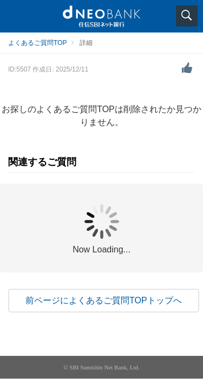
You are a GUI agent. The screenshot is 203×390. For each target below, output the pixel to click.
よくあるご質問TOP (37, 43)
